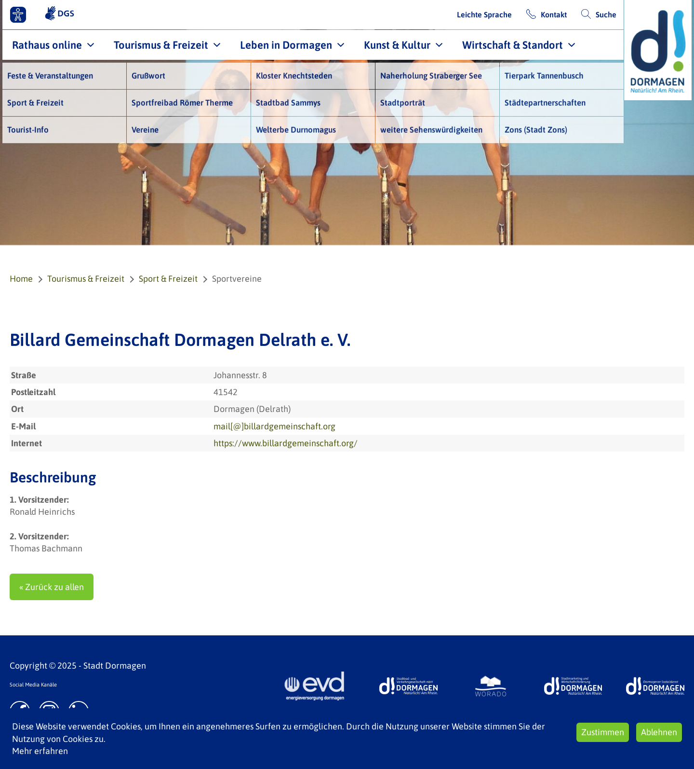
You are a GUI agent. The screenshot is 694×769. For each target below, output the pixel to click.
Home (21, 279)
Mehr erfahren (40, 751)
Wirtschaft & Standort (512, 45)
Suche (606, 14)
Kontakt (554, 14)
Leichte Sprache (484, 14)
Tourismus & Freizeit (161, 45)
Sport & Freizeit (168, 279)
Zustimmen (602, 732)
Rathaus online (47, 45)
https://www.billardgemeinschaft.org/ (286, 443)
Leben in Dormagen (286, 45)
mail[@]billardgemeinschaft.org (274, 426)
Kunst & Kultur (397, 45)
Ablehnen (659, 732)
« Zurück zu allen (51, 587)
